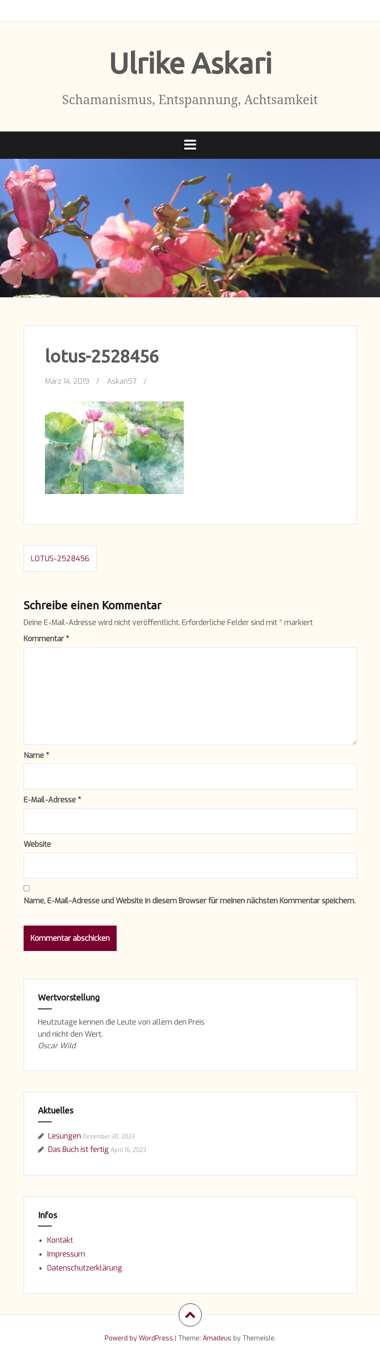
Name (36, 755)
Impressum (66, 1254)
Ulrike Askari (190, 63)
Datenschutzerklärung (84, 1268)
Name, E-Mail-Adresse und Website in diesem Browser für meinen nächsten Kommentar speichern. (189, 901)
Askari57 (122, 381)
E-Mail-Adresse (52, 800)
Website (37, 844)
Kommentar (46, 639)
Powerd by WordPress (139, 1338)
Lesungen (64, 1136)
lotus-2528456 (60, 558)
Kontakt (60, 1240)
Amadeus (217, 1338)
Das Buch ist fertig (78, 1149)
